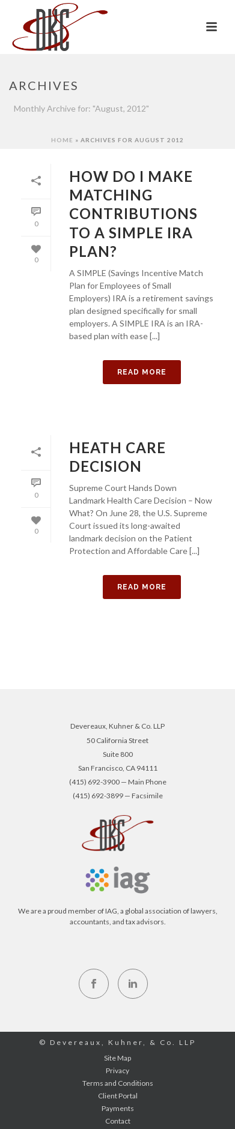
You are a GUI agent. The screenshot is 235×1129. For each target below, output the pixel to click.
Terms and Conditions (117, 1083)
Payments (118, 1108)
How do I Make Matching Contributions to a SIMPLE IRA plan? (133, 213)
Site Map (117, 1057)
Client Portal (118, 1095)
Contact (117, 1120)
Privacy (117, 1070)
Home (62, 139)
